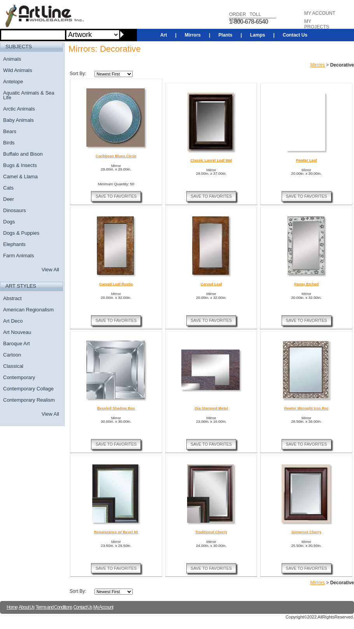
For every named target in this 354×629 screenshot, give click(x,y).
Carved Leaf (211, 284)
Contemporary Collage (28, 389)
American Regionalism (28, 310)
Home (12, 607)
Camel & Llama (20, 176)
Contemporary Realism (29, 400)
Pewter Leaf (306, 160)
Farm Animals (18, 255)
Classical (13, 366)
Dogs (9, 222)
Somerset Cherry (306, 532)
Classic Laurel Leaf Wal (211, 160)
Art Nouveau (17, 332)
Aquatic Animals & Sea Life (28, 95)
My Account (103, 607)
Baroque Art (16, 343)
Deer (8, 199)
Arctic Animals (19, 109)
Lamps (257, 35)
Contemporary (19, 377)
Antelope (13, 81)
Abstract (12, 298)
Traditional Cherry (211, 532)
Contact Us (295, 35)
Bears (9, 131)
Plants (225, 35)
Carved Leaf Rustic (116, 284)
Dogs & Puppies (21, 233)
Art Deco (13, 321)
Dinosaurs (14, 210)
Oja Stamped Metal (211, 408)
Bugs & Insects (20, 165)
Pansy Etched (306, 284)
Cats (8, 188)
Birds (9, 143)
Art (163, 35)
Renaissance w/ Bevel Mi (116, 532)
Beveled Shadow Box (116, 408)
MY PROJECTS (316, 24)
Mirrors (193, 35)
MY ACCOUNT (319, 13)
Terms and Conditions (53, 607)
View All (50, 269)
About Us (26, 607)
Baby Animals (18, 120)
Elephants (14, 244)
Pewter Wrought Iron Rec (306, 408)
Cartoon (12, 355)
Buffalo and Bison (23, 154)
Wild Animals (17, 70)
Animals (12, 59)
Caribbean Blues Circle (116, 156)
